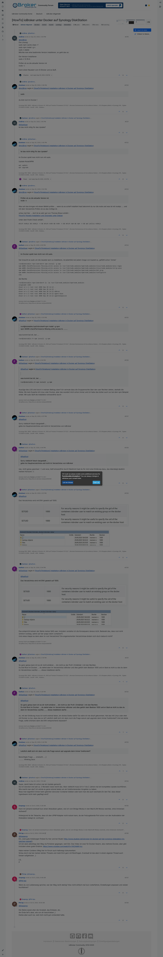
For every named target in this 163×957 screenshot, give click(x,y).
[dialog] (81, 478)
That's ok (96, 482)
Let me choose (68, 482)
